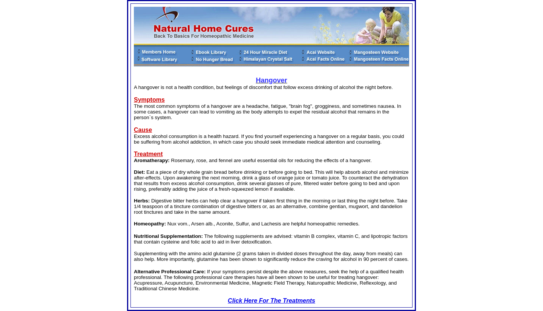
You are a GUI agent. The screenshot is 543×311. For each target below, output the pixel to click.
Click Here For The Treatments (271, 300)
